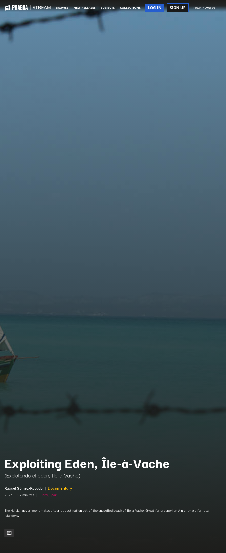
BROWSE (62, 7)
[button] (222, 8)
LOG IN (154, 7)
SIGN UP (178, 7)
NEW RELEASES (85, 7)
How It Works (204, 7)
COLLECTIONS (130, 7)
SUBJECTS (108, 7)
